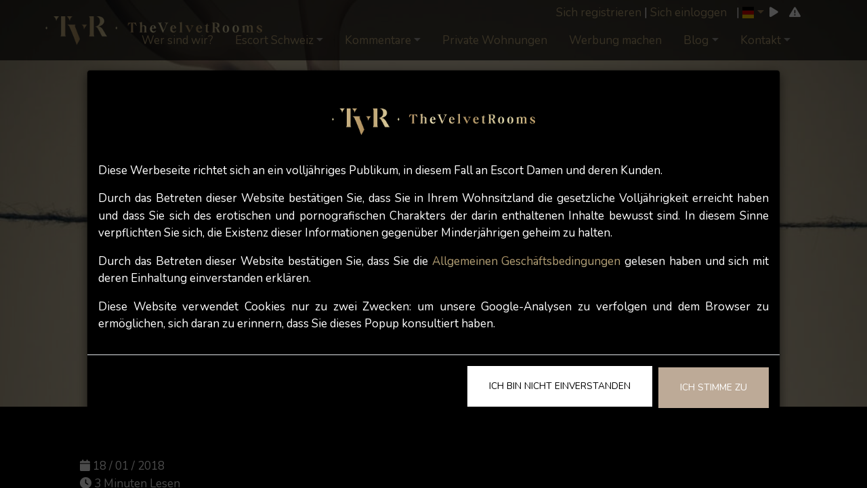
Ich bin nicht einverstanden (560, 386)
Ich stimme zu (713, 387)
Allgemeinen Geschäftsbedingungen (526, 261)
